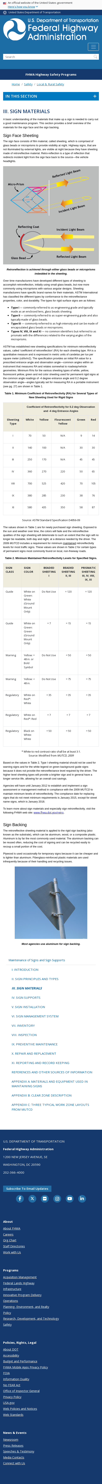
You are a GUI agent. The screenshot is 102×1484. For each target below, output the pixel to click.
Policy (7, 1313)
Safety (28, 84)
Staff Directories (14, 1246)
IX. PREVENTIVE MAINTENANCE (35, 1044)
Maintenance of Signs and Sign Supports (36, 960)
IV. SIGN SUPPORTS (26, 997)
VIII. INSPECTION (24, 1035)
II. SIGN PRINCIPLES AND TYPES (35, 979)
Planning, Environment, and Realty (26, 1307)
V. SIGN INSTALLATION (28, 1007)
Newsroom (10, 1440)
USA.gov (9, 1403)
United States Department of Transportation (34, 12)
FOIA (6, 1373)
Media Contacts (13, 1457)
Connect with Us (14, 1463)
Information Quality (16, 1379)
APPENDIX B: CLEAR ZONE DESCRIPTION (42, 1095)
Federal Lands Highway (18, 1283)
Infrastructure (12, 1289)
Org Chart (9, 1240)
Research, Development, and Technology (31, 1319)
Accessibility (11, 1355)
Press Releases (13, 1446)
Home (16, 84)
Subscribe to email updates (27, 1188)
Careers (8, 1234)
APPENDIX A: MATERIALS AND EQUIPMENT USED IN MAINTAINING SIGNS (50, 1083)
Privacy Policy (12, 1397)
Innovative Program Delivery (22, 1295)
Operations (10, 1301)
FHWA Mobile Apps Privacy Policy (25, 1367)
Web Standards (13, 1415)
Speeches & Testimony (18, 1451)
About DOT (10, 1349)
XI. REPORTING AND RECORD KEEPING (40, 1063)
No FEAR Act (11, 1385)
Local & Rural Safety (50, 84)
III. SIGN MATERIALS (27, 988)
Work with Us (12, 1252)
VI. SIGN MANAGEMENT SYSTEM (35, 1016)
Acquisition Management (20, 1277)
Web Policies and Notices (20, 1409)
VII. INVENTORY (23, 1025)
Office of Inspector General (21, 1391)
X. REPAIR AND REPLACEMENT (34, 1053)
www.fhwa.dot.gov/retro (49, 812)
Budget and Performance (20, 1361)
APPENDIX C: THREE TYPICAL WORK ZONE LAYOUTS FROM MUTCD (50, 1107)
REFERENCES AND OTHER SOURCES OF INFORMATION (52, 1072)
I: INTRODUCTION (25, 969)
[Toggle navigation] (93, 47)
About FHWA (11, 1228)
